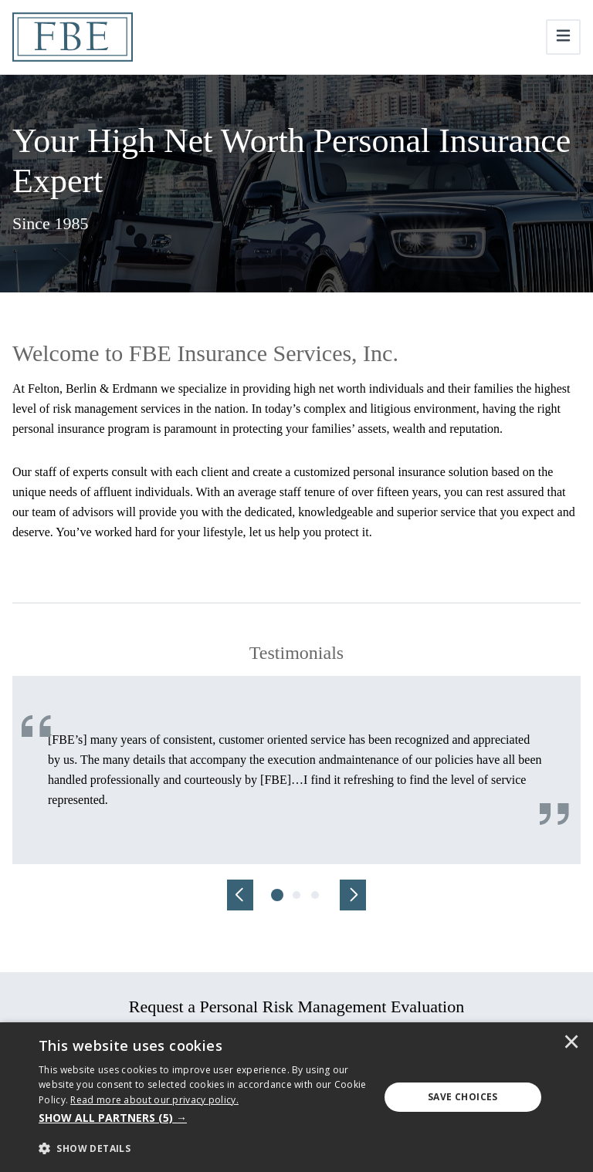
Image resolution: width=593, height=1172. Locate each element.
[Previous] (240, 895)
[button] (204, 1118)
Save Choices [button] (463, 1096)
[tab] (278, 895)
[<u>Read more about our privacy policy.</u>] (154, 1099)
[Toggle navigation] (563, 37)
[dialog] (296, 1097)
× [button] (571, 1043)
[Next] (353, 895)
